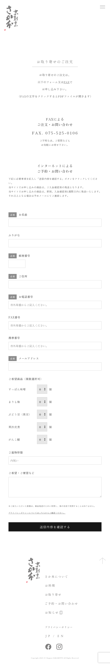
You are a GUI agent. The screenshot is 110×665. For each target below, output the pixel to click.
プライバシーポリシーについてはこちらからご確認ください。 (37, 512)
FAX (67, 82)
